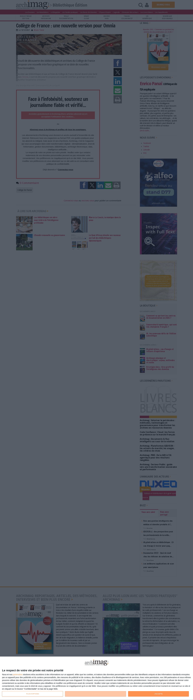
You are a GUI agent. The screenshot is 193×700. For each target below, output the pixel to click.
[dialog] (96, 678)
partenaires (18, 674)
